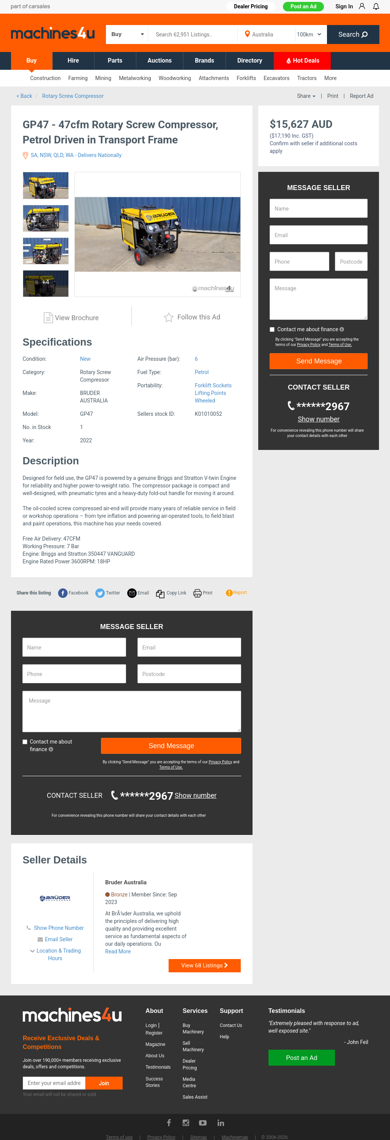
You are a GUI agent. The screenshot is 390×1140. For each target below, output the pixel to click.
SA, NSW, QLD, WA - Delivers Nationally (72, 155)
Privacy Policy (220, 762)
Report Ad (361, 96)
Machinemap (235, 1137)
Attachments (214, 78)
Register (154, 1033)
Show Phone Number (58, 928)
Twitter (107, 593)
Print (332, 96)
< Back (24, 96)
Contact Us (231, 1025)
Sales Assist (195, 1097)
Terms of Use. (171, 767)
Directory (249, 60)
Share (306, 96)
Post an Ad (303, 6)
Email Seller (59, 939)
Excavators (276, 78)
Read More (118, 951)
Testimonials (158, 1067)
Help (224, 1036)
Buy (31, 60)
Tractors (307, 78)
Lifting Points (210, 393)
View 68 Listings (204, 965)
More (330, 78)
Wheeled (205, 401)
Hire (73, 60)
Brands (204, 60)
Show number (195, 795)
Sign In (344, 6)
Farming (78, 78)
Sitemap (198, 1137)
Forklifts (246, 78)
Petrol (202, 372)
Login (150, 1025)
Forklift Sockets (213, 385)
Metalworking (135, 78)
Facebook (73, 593)
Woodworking (175, 78)
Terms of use (119, 1137)
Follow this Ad (192, 317)
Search (353, 34)
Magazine (155, 1044)
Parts (115, 60)
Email (138, 593)
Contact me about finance (47, 745)
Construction (45, 78)
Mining (103, 78)
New (85, 359)
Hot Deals (303, 60)
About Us (154, 1055)
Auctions (160, 60)
